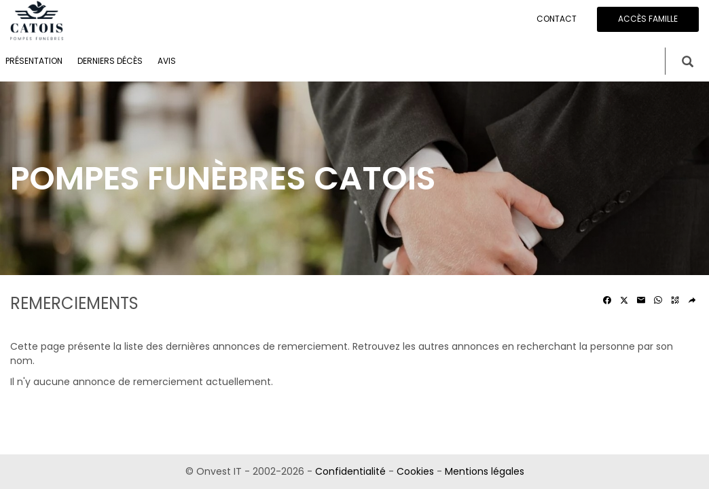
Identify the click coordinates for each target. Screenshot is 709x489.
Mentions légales (484, 471)
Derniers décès (110, 61)
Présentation (33, 61)
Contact (557, 18)
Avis (167, 61)
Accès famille (648, 18)
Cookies (415, 471)
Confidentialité (350, 471)
